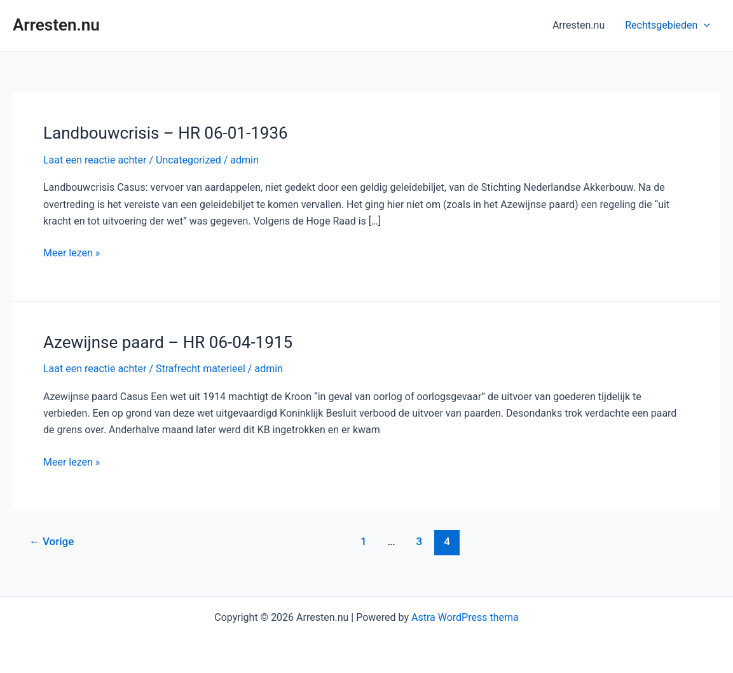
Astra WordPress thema (465, 617)
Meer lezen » (71, 252)
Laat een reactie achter (94, 160)
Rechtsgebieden (667, 25)
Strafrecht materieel (200, 369)
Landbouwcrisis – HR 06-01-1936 (165, 132)
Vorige (51, 541)
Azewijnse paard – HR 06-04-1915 (167, 342)
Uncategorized (188, 160)
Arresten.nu (56, 24)
